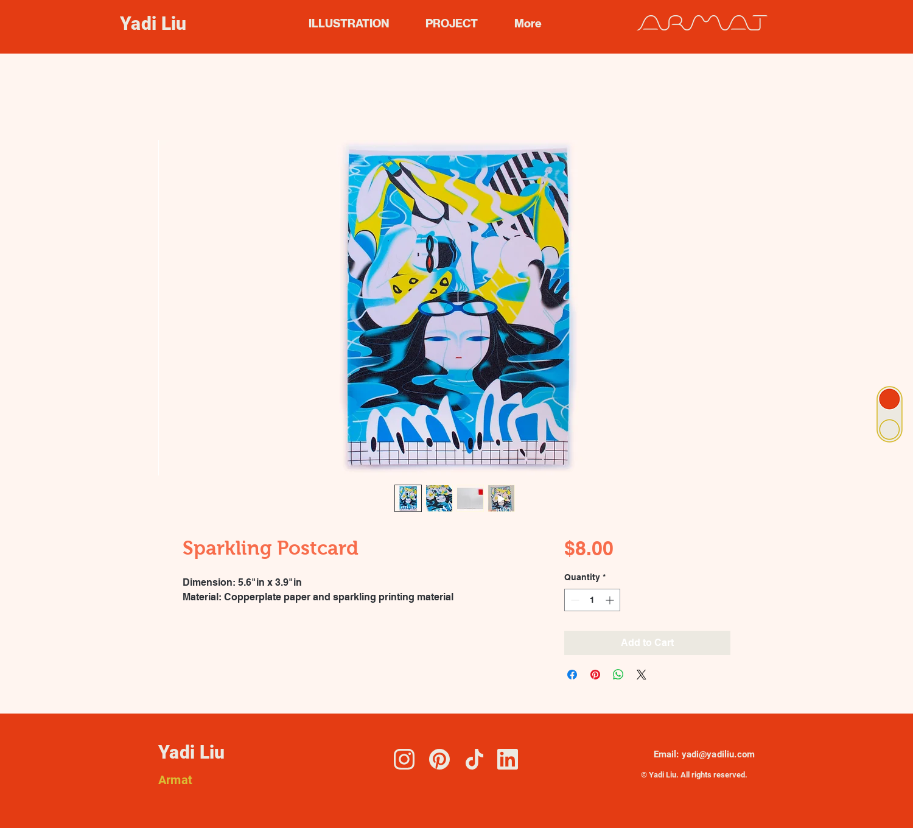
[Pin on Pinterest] (595, 674)
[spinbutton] (592, 600)
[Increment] (610, 600)
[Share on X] (641, 674)
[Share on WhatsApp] (618, 674)
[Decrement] (573, 600)
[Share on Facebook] (572, 674)
